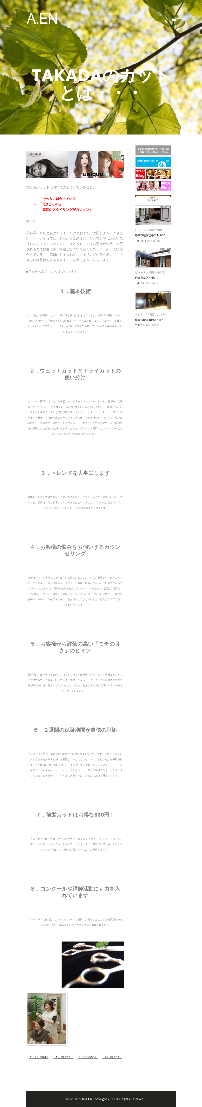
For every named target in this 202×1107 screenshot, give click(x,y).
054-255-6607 (148, 283)
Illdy (78, 1099)
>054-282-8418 (149, 240)
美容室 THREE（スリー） (151, 314)
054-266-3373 (148, 325)
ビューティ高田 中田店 (149, 230)
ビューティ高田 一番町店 (150, 272)
